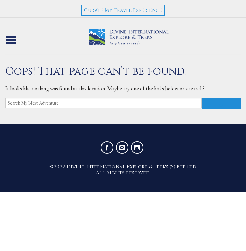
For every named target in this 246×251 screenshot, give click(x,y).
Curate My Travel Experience (123, 10)
